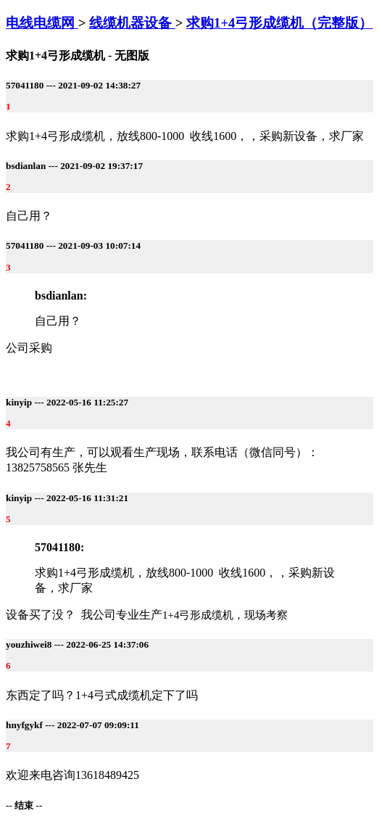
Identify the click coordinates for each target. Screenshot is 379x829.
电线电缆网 (42, 22)
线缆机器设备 (132, 22)
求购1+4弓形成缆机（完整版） (279, 22)
